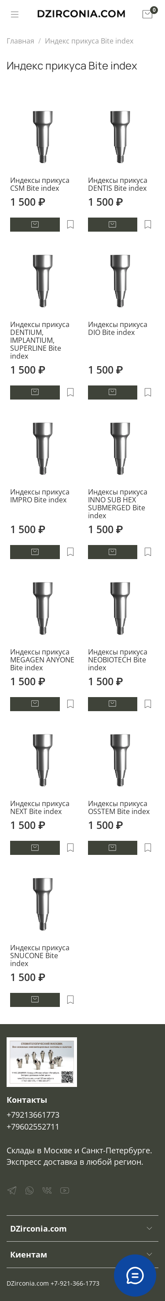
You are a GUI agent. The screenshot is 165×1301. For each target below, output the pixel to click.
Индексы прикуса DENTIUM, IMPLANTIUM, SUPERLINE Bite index (40, 340)
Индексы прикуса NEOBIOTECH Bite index (117, 659)
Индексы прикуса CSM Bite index (40, 184)
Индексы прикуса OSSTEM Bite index (119, 807)
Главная (20, 41)
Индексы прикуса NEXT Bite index (40, 807)
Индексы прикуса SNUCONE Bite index (40, 955)
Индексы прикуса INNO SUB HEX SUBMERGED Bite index (117, 503)
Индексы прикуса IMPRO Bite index (40, 496)
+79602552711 (33, 1126)
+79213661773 (33, 1114)
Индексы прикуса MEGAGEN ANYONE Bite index (42, 659)
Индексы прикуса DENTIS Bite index (117, 184)
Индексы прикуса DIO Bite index (117, 328)
